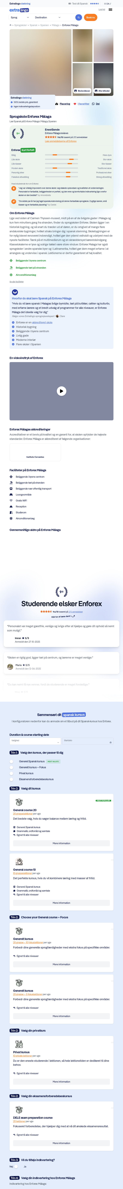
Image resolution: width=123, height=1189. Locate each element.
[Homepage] (10, 25)
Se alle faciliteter (17, 281)
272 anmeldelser (80, 137)
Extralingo (20, 3)
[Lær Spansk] (33, 25)
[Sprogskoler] (20, 25)
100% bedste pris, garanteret (26, 102)
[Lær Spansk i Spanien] (44, 25)
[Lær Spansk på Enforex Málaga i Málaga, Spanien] (70, 25)
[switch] (14, 761)
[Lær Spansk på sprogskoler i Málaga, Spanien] (55, 25)
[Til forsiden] (19, 10)
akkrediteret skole (42, 322)
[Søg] (78, 17)
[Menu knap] (110, 9)
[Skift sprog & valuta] (107, 3)
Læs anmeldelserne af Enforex (61, 141)
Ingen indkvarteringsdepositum (27, 106)
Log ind (102, 9)
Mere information (61, 843)
